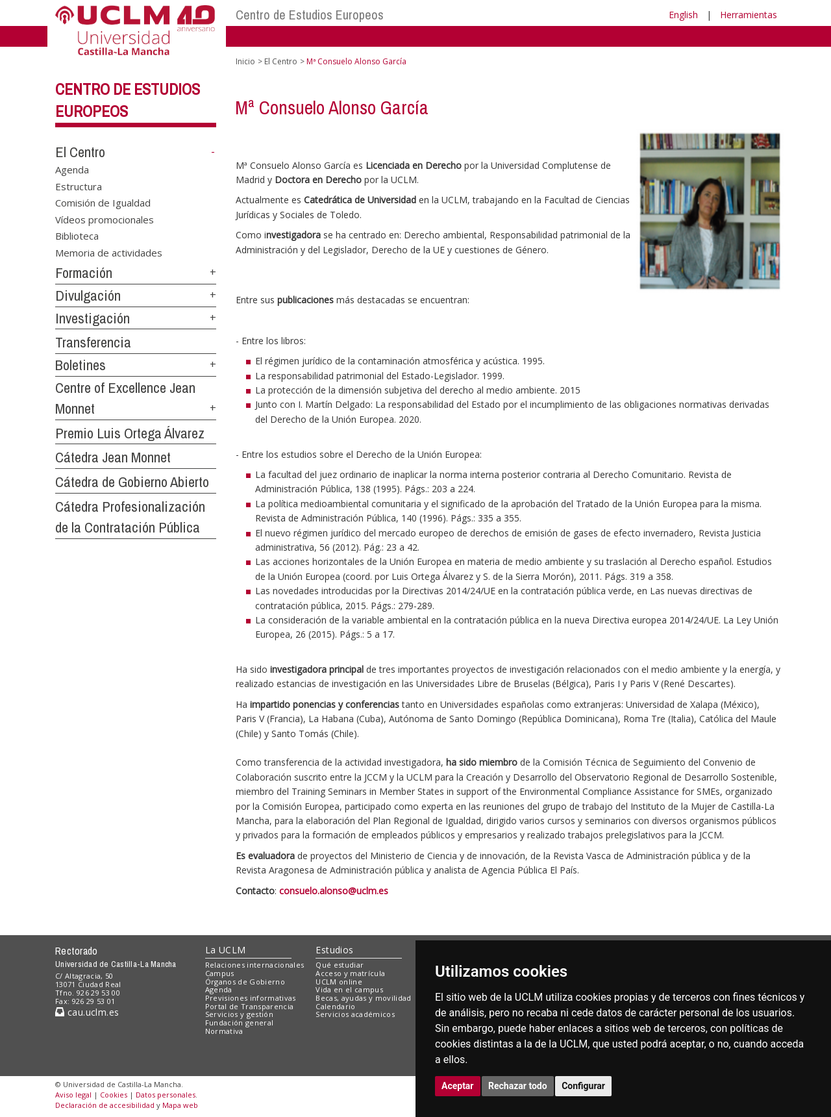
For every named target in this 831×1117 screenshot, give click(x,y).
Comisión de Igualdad (103, 202)
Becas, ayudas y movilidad (363, 998)
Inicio (245, 61)
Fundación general (239, 1022)
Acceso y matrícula (350, 973)
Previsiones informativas (250, 998)
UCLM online (339, 981)
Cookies (113, 1094)
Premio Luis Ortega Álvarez (130, 433)
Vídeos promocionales (104, 218)
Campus (219, 973)
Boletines (80, 365)
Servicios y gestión (239, 1014)
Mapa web (180, 1105)
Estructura (78, 185)
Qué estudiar (340, 965)
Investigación (92, 318)
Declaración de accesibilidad (105, 1105)
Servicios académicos (355, 1014)
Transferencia (93, 342)
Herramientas (748, 14)
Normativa (224, 1031)
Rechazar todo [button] (517, 1086)
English (683, 14)
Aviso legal (73, 1094)
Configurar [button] (583, 1086)
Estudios (334, 950)
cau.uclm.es (87, 1012)
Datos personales (165, 1094)
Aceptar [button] (457, 1086)
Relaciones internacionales (254, 965)
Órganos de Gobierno (245, 981)
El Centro (80, 152)
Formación (83, 272)
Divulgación (88, 295)
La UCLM (225, 950)
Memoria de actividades (108, 251)
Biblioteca (77, 235)
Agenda (72, 169)
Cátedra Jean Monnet (113, 457)
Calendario (335, 1006)
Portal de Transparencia (249, 1006)
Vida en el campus (349, 989)
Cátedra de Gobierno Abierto (132, 482)
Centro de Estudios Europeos (310, 14)
